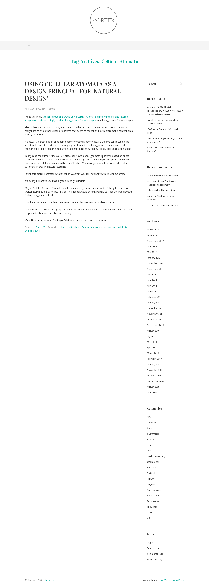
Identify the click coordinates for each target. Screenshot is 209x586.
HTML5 (150, 439)
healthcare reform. (170, 175)
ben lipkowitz (154, 181)
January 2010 (153, 364)
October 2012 (154, 235)
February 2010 (154, 358)
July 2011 (151, 274)
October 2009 (154, 375)
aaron (150, 195)
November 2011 (155, 263)
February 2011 (154, 297)
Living (150, 445)
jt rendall (151, 205)
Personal (151, 467)
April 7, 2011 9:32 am (35, 108)
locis (149, 450)
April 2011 (152, 285)
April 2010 (152, 347)
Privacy (151, 478)
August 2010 (153, 330)
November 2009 (155, 370)
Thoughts (152, 506)
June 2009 (152, 392)
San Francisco (154, 489)
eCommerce (153, 433)
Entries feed (153, 548)
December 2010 (155, 308)
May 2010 (152, 341)
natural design (120, 227)
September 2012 (155, 240)
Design (85, 227)
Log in (150, 542)
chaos (77, 227)
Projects (151, 484)
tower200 (152, 175)
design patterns (98, 227)
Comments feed (155, 553)
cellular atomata (65, 227)
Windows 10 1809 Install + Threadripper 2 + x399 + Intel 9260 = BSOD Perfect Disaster (165, 111)
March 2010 (153, 353)
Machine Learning (156, 456)
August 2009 (153, 386)
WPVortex (166, 579)
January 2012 (153, 257)
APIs (149, 416)
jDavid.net (49, 579)
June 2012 (152, 246)
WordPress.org (154, 559)
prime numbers (33, 230)
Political (151, 473)
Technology (153, 501)
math (109, 227)
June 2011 (152, 280)
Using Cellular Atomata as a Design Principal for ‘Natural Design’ (73, 91)
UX (43, 227)
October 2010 (154, 319)
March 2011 (153, 291)
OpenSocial (153, 461)
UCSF (149, 512)
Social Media (153, 495)
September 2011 (155, 268)
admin (51, 108)
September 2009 (155, 381)
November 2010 (155, 313)
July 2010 (151, 336)
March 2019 (153, 229)
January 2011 (153, 302)
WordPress (178, 579)
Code (38, 227)
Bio (30, 45)
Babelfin (151, 422)
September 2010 (155, 325)
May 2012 (152, 252)
